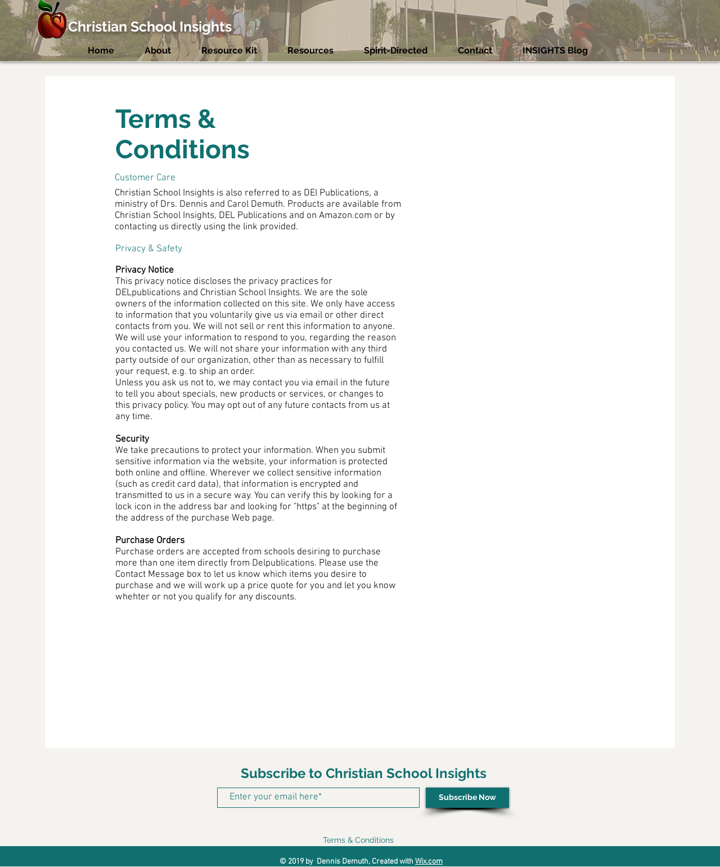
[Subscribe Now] (467, 798)
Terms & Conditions (358, 839)
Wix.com (429, 861)
